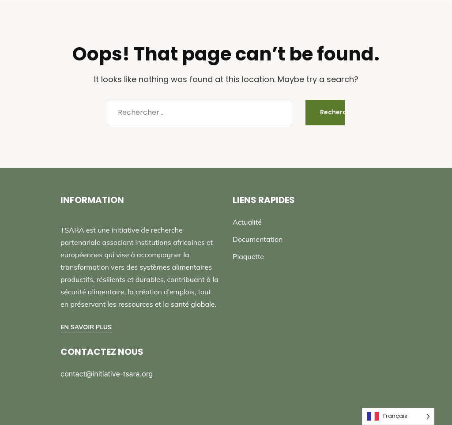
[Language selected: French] (398, 416)
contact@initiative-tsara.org (106, 373)
